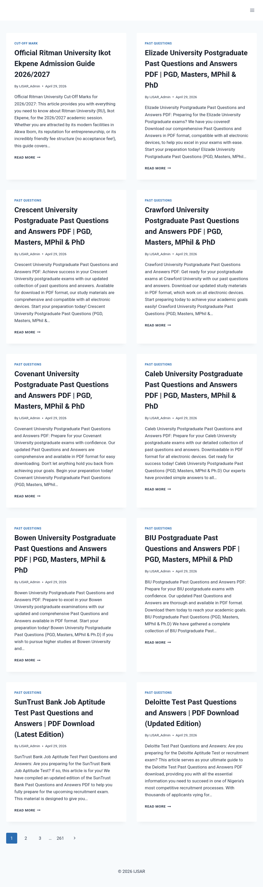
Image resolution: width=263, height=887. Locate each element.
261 (60, 838)
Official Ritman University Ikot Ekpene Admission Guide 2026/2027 (62, 64)
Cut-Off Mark (26, 43)
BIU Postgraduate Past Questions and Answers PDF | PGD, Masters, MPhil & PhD (192, 549)
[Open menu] (252, 10)
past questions (158, 43)
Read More (27, 157)
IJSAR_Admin (29, 86)
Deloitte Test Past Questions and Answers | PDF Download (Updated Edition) (192, 713)
